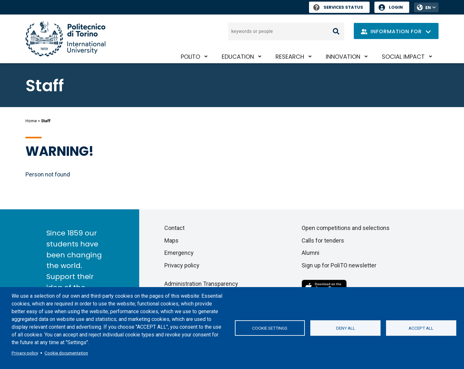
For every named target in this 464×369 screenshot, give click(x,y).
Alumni (310, 252)
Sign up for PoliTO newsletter (339, 265)
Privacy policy (25, 352)
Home (31, 120)
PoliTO (190, 57)
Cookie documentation (66, 352)
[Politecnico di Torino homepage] (65, 38)
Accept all (421, 328)
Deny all (345, 328)
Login (396, 7)
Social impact (403, 57)
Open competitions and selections (346, 227)
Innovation (343, 57)
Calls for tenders (323, 240)
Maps (171, 240)
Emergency (179, 252)
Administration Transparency (201, 283)
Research (290, 57)
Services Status (338, 7)
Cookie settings (269, 328)
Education (238, 57)
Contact (174, 227)
